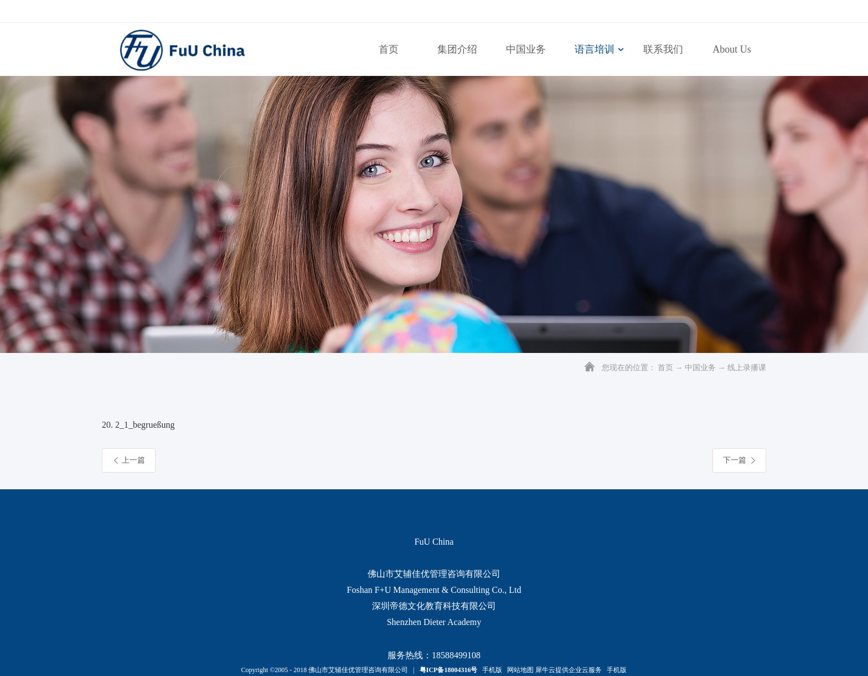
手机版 (490, 670)
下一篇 (734, 460)
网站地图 (519, 670)
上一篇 (133, 460)
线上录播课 (746, 367)
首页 (389, 49)
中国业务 (700, 367)
